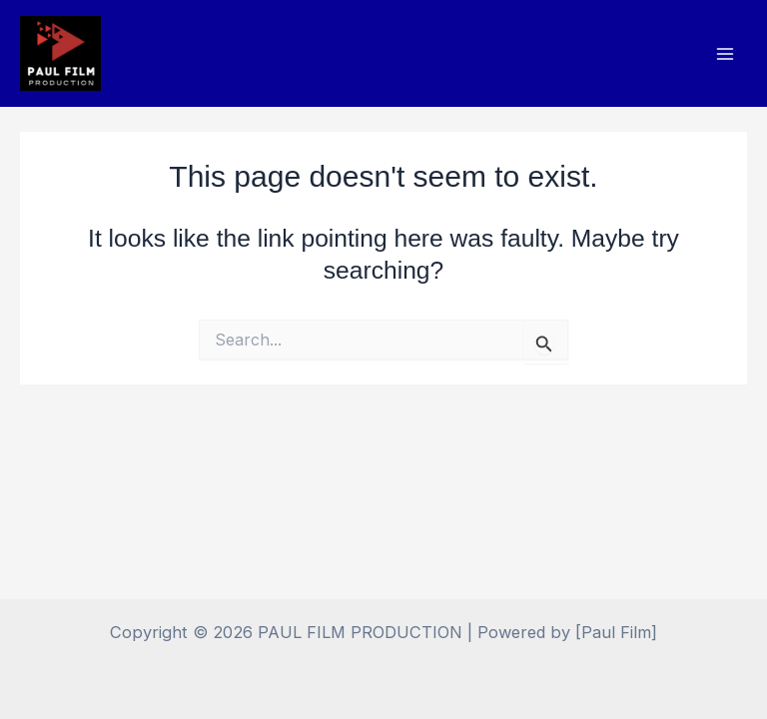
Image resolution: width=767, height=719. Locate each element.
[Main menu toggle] (724, 53)
